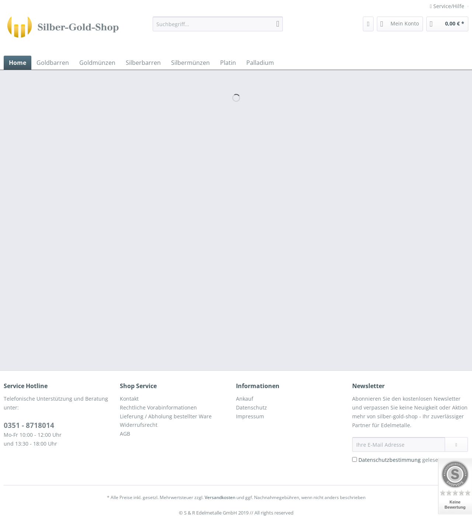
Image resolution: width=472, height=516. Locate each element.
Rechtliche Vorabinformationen (158, 407)
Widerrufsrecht (138, 424)
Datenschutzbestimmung (389, 459)
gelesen (399, 459)
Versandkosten (220, 497)
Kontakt (129, 398)
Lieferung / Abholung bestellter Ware (166, 416)
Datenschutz (251, 407)
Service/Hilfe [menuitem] (448, 6)
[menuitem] (218, 27)
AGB (125, 433)
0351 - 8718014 (29, 425)
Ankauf (244, 398)
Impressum (250, 416)
